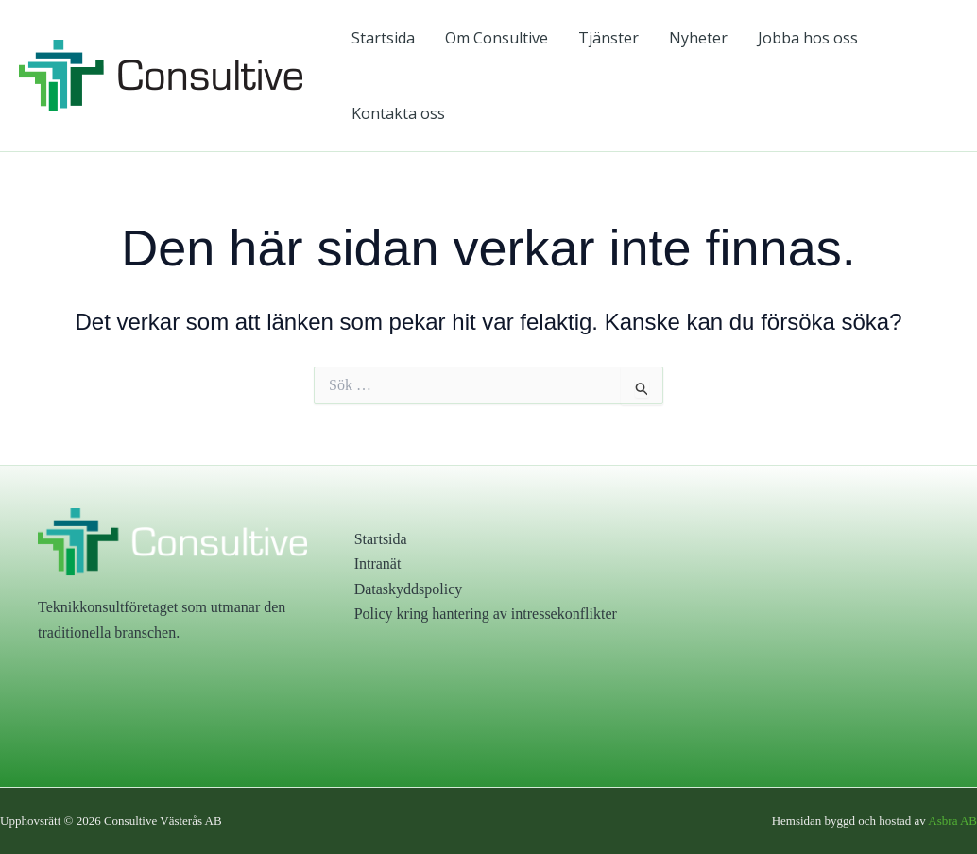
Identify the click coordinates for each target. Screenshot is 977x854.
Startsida (383, 37)
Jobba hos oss (808, 37)
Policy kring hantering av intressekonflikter (485, 614)
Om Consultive (496, 37)
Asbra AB (952, 820)
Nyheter (698, 37)
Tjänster (608, 37)
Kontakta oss (398, 113)
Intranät (378, 563)
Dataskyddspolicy (408, 589)
